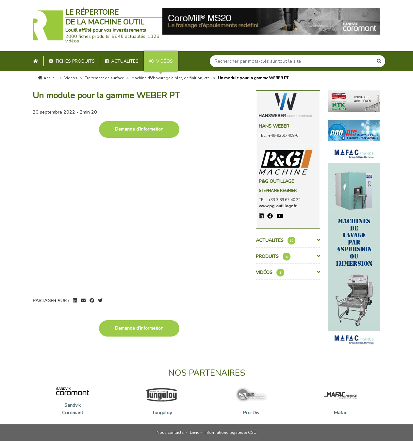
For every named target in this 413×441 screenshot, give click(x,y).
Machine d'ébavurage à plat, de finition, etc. (170, 78)
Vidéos (161, 61)
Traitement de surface (104, 78)
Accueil (47, 78)
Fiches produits (72, 61)
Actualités (122, 61)
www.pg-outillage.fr (277, 206)
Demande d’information (139, 129)
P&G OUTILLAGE (276, 181)
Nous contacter (171, 432)
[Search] (291, 61)
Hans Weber (274, 126)
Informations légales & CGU (230, 432)
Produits (288, 256)
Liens (194, 432)
